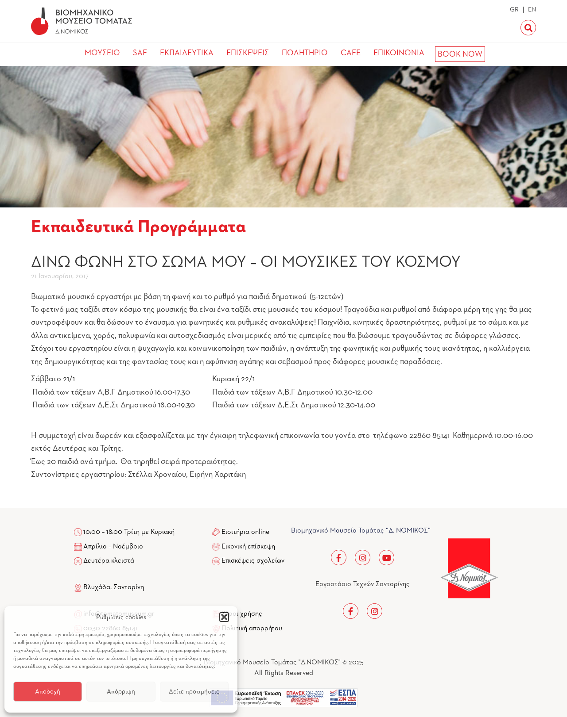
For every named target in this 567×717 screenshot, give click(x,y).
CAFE (351, 53)
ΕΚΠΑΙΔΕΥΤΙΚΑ (187, 53)
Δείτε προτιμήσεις (194, 691)
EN (532, 10)
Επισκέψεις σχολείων (252, 560)
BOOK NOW (460, 54)
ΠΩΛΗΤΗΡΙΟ (305, 53)
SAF (140, 53)
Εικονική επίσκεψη (248, 546)
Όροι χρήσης (242, 613)
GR (514, 10)
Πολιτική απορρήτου (251, 628)
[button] (224, 617)
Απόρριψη (121, 691)
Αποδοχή (47, 691)
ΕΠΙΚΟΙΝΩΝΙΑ (398, 53)
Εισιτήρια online (245, 532)
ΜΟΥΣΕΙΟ (102, 53)
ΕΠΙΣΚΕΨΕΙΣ (247, 53)
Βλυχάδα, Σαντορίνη (109, 587)
